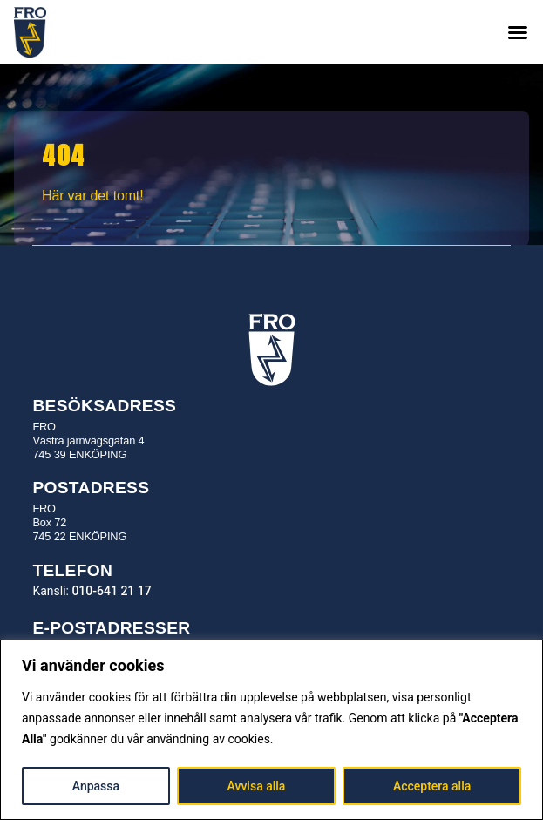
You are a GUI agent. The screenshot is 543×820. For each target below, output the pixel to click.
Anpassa (95, 786)
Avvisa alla (256, 786)
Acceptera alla (432, 786)
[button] (517, 32)
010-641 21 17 (111, 591)
